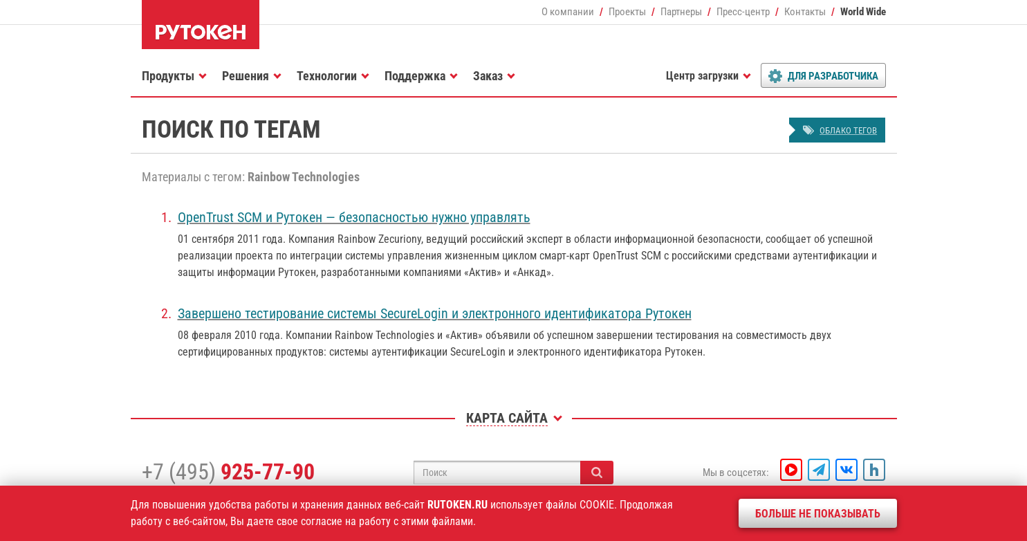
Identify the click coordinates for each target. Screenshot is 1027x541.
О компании (568, 12)
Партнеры (681, 12)
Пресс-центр (743, 12)
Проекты (627, 12)
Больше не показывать (817, 513)
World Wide (863, 12)
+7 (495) (228, 472)
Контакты (805, 12)
